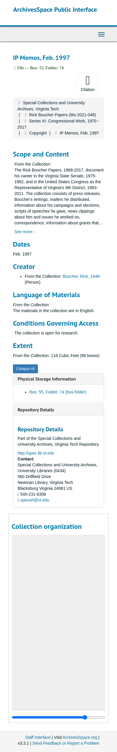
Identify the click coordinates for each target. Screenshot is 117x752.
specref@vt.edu (34, 500)
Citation (88, 83)
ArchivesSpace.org (80, 737)
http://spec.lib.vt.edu (36, 453)
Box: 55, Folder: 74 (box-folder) (57, 392)
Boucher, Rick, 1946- (82, 276)
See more (24, 231)
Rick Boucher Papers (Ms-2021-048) (62, 114)
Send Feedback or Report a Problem (65, 743)
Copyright (38, 133)
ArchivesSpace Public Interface (55, 9)
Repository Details (36, 410)
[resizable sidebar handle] (58, 717)
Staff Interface (38, 737)
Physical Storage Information (47, 379)
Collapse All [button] (25, 369)
